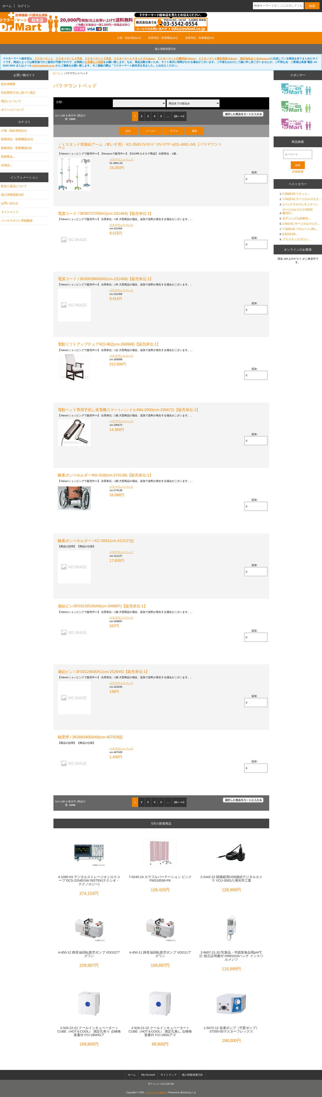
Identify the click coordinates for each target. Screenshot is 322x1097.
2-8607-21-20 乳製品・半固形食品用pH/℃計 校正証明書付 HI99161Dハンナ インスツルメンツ (231, 956)
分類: (59, 102)
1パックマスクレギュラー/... (300, 204)
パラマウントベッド (121, 159)
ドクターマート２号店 (69, 58)
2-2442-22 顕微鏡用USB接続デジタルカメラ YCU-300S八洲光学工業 (231, 878)
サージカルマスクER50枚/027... (297, 211)
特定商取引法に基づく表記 (18, 92)
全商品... (6, 165)
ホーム (7, 6)
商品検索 (298, 141)
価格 (194, 130)
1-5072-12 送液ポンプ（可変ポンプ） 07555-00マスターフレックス (231, 1029)
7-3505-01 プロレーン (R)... (299, 229)
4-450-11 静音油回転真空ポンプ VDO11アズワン (160, 954)
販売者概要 (8, 84)
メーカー (151, 130)
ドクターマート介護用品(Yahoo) (176, 58)
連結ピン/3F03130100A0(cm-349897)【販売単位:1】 (102, 606)
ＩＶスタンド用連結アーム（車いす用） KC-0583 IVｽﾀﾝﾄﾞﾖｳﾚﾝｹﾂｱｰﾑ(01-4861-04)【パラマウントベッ (140, 146)
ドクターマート (44, 58)
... (168, 116)
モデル (174, 130)
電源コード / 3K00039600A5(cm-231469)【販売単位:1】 (106, 279)
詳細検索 (298, 171)
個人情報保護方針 (165, 48)
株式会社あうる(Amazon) (255, 58)
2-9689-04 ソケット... (296, 193)
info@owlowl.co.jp (43, 65)
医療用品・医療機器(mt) (199, 37)
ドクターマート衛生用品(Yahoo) (217, 58)
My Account (148, 1074)
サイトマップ (9, 212)
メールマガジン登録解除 (17, 220)
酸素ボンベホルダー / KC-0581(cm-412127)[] (96, 540)
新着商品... (8, 156)
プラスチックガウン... (296, 239)
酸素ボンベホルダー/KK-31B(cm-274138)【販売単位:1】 (105, 475)
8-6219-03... (290, 234)
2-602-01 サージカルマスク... (301, 223)
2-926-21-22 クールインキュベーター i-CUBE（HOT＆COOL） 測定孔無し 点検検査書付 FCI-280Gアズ (160, 1031)
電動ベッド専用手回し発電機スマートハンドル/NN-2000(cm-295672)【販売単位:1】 (129, 410)
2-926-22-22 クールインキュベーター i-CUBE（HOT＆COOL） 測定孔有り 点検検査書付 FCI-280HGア (89, 1031)
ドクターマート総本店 (155, 1092)
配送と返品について (14, 186)
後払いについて (11, 101)
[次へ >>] (179, 116)
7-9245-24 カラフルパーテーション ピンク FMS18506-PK (160, 878)
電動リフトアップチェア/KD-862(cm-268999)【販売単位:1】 (109, 344)
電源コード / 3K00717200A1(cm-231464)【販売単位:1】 (106, 213)
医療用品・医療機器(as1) (163, 37)
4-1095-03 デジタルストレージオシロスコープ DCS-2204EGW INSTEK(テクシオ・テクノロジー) (89, 880)
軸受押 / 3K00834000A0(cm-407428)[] (90, 737)
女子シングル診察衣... (296, 218)
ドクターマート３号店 (98, 58)
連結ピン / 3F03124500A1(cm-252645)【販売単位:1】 (104, 671)
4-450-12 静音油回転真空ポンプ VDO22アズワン (89, 954)
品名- (128, 130)
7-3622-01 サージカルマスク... (301, 199)
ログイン (24, 6)
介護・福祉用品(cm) (129, 37)
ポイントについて (12, 109)
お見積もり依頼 (94, 62)
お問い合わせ (9, 203)
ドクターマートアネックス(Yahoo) (134, 58)
